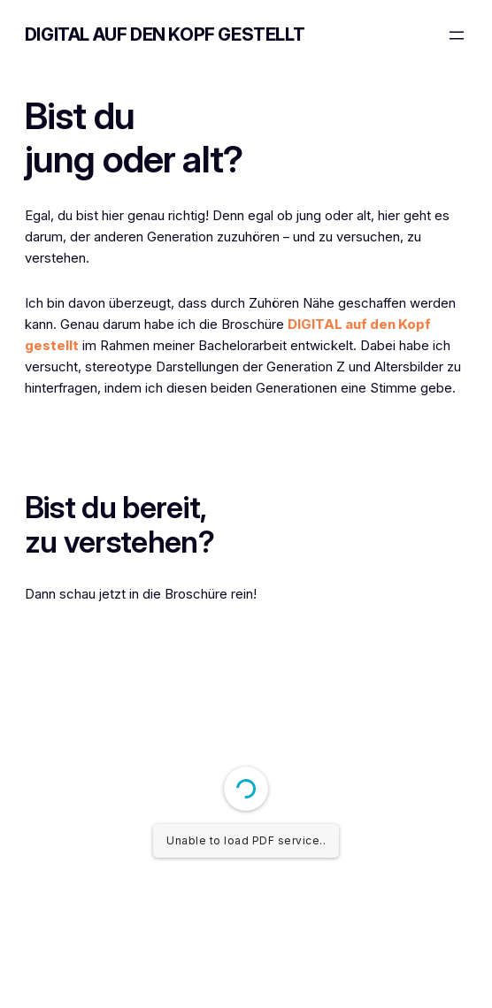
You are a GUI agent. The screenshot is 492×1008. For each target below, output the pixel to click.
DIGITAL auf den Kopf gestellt (164, 34)
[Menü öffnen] (456, 35)
